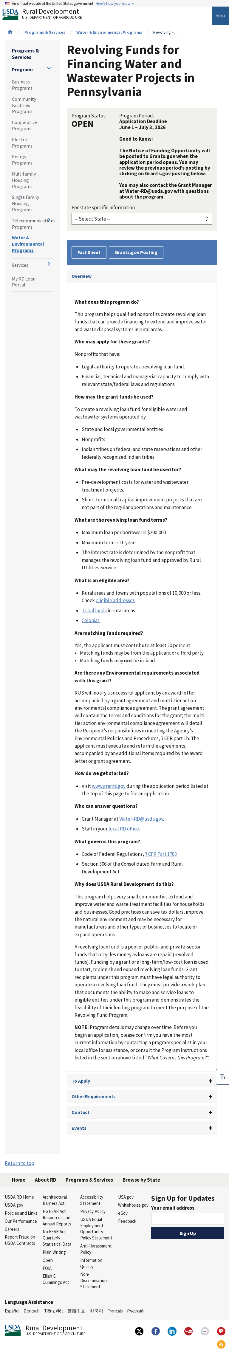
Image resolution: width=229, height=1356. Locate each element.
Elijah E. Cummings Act (56, 1279)
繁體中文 (76, 1311)
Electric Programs (22, 143)
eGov (123, 1213)
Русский (135, 1311)
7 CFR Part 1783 (161, 854)
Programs (23, 69)
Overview (82, 276)
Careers (12, 1229)
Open (48, 1260)
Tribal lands (94, 610)
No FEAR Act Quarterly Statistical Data (57, 1238)
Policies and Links (21, 1213)
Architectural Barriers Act (55, 1200)
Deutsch (32, 1311)
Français (115, 1311)
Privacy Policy (93, 1211)
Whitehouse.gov (133, 1205)
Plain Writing (54, 1252)
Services (20, 265)
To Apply (81, 1081)
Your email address (172, 1208)
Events (79, 1128)
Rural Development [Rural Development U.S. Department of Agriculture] (47, 15)
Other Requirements (94, 1096)
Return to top (19, 1163)
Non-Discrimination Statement (93, 1280)
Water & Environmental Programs (109, 32)
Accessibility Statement (91, 1200)
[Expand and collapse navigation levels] (48, 68)
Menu (220, 15)
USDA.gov (14, 1205)
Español (12, 1311)
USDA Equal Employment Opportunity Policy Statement (96, 1228)
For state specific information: (104, 207)
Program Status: (89, 115)
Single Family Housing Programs (25, 203)
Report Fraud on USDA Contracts (20, 1240)
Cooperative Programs (24, 125)
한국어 (96, 1311)
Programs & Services (44, 32)
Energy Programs (22, 160)
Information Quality (91, 1263)
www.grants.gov (109, 786)
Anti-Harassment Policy (96, 1249)
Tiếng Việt (53, 1311)
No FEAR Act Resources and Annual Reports (57, 1217)
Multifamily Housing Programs (24, 180)
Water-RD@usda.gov (141, 819)
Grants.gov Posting (136, 252)
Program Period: (136, 115)
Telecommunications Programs (32, 224)
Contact (80, 1112)
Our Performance (21, 1221)
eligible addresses (115, 600)
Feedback (127, 1221)
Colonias (91, 620)
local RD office (124, 828)
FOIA (47, 1268)
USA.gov (126, 1197)
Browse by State (141, 1180)
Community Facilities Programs (24, 105)
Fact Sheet (89, 252)
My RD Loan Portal (23, 282)
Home (18, 1180)
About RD (45, 1180)
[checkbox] (222, 1077)
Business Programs (22, 85)
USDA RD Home (19, 1197)
